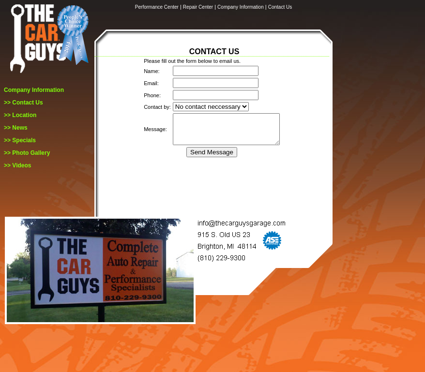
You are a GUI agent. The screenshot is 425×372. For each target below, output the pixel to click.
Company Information (34, 90)
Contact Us (280, 7)
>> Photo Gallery (27, 152)
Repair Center (198, 7)
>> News (16, 127)
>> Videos (17, 165)
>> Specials (20, 140)
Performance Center (157, 7)
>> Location (20, 115)
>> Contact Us (23, 102)
